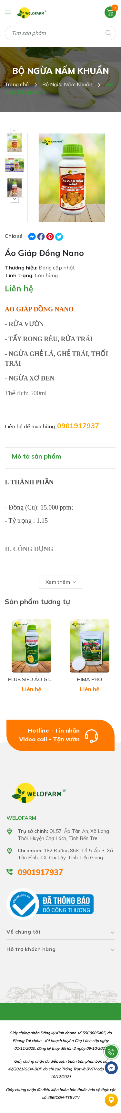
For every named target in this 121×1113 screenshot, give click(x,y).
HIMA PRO (89, 679)
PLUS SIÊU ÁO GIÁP (32, 679)
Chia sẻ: (14, 236)
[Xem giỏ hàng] (110, 12)
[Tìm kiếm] (108, 32)
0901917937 (78, 425)
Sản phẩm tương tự (37, 601)
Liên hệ (19, 288)
